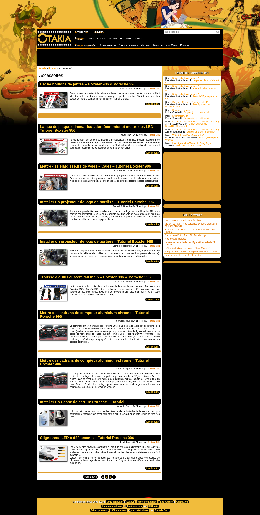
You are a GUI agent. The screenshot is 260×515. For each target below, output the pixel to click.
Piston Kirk (154, 88)
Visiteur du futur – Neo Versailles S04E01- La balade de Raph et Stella (191, 224)
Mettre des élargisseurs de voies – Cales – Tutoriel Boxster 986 (95, 166)
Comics (138, 38)
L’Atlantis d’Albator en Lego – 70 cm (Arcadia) (187, 248)
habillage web (134, 506)
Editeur (130, 502)
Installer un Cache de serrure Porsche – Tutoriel (82, 402)
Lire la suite (152, 104)
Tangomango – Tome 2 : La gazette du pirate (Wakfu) (191, 251)
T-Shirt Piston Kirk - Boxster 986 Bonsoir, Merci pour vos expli (191, 137)
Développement (99, 510)
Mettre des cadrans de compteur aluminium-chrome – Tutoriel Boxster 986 (94, 362)
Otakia (42, 68)
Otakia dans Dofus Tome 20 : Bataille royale (186, 235)
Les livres (112, 38)
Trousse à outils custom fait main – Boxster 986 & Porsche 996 (95, 277)
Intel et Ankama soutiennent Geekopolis (184, 220)
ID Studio (153, 506)
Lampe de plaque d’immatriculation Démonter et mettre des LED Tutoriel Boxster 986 (96, 128)
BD (121, 38)
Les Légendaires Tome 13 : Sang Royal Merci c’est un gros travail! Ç (188, 144)
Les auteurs (166, 502)
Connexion (182, 502)
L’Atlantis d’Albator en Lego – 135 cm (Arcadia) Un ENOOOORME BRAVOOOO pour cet (192, 123)
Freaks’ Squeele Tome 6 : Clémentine (183, 255)
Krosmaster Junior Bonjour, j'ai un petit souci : (187, 111)
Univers (99, 31)
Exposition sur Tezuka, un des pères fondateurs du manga (190, 230)
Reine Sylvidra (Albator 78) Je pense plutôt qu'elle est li (192, 80)
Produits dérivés (85, 45)
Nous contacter (115, 502)
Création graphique (112, 506)
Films (91, 38)
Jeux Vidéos (171, 45)
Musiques (184, 45)
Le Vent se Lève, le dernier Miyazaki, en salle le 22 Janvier (190, 243)
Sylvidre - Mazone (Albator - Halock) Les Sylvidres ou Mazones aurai (187, 104)
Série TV (101, 38)
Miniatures (146, 45)
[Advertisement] (130, 57)
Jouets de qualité (108, 45)
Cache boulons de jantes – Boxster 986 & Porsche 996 (88, 84)
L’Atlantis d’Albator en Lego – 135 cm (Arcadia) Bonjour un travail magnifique (192, 130)
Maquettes (158, 45)
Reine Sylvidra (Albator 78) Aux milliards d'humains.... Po (192, 88)
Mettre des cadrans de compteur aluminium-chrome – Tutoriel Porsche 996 (94, 315)
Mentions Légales (147, 502)
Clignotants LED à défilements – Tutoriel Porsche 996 (87, 438)
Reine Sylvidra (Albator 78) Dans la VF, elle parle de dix (191, 96)
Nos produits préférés (175, 239)
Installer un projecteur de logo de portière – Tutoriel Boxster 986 (96, 241)
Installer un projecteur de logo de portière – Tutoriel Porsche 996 (97, 202)
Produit (79, 38)
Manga (129, 38)
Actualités (81, 31)
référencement (118, 510)
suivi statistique (139, 510)
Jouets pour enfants (128, 45)
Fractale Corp (162, 510)
